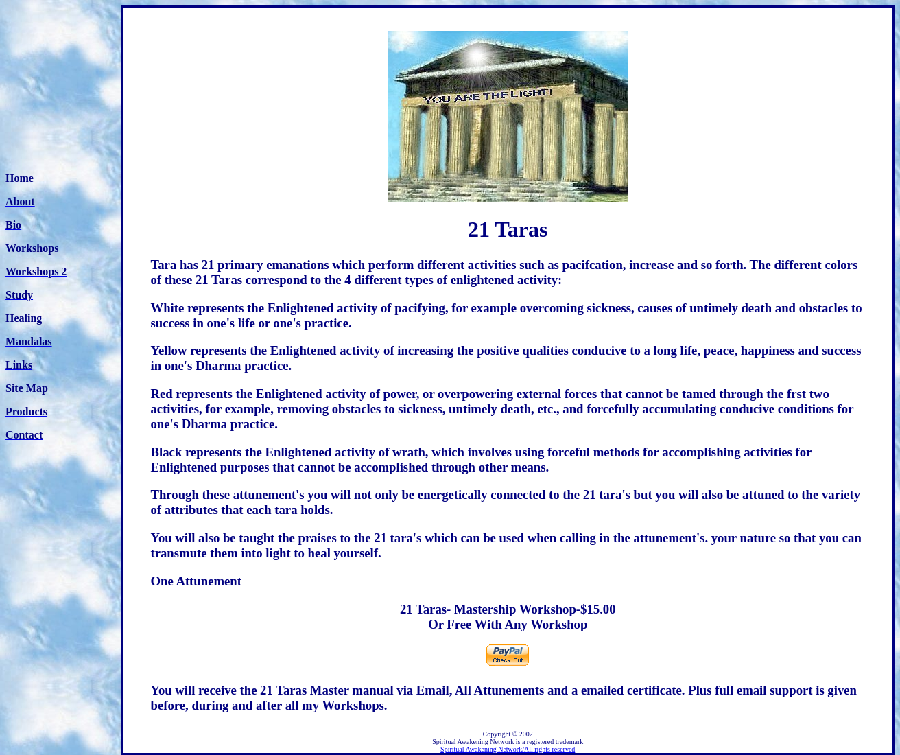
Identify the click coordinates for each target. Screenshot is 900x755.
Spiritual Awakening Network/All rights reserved (507, 749)
